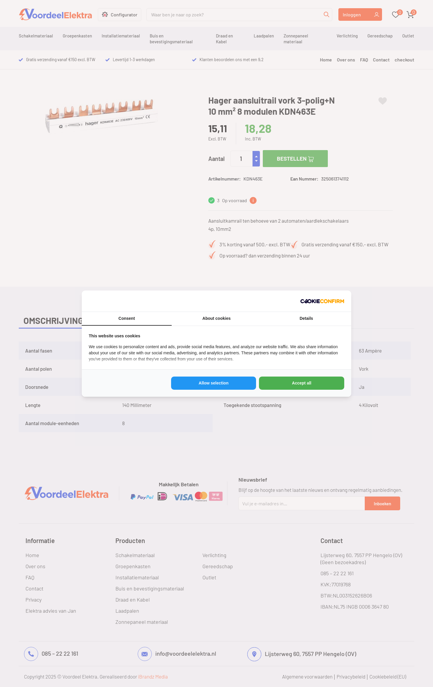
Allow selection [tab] (214, 383)
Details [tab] (306, 318)
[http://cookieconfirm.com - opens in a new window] (322, 301)
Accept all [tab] (301, 383)
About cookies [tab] (216, 318)
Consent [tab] (126, 318)
